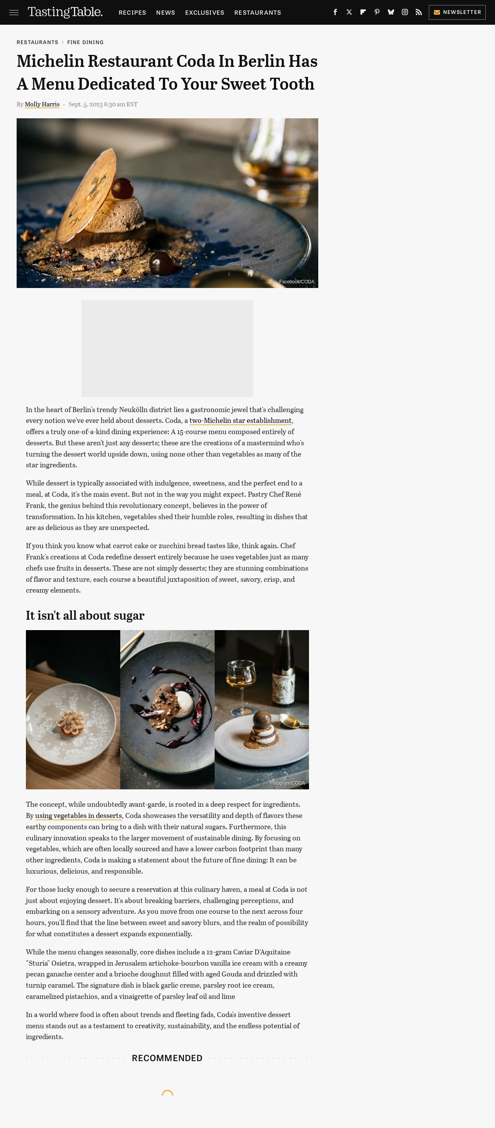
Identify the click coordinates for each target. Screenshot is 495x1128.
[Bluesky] (391, 14)
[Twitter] (349, 14)
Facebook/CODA (296, 281)
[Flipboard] (363, 14)
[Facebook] (335, 14)
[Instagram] (405, 14)
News (165, 12)
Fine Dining (85, 41)
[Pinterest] (377, 14)
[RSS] (419, 14)
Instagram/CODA (287, 783)
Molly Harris (42, 103)
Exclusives (204, 12)
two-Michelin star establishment (240, 420)
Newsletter (457, 11)
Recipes (132, 12)
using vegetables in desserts (78, 815)
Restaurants (257, 12)
